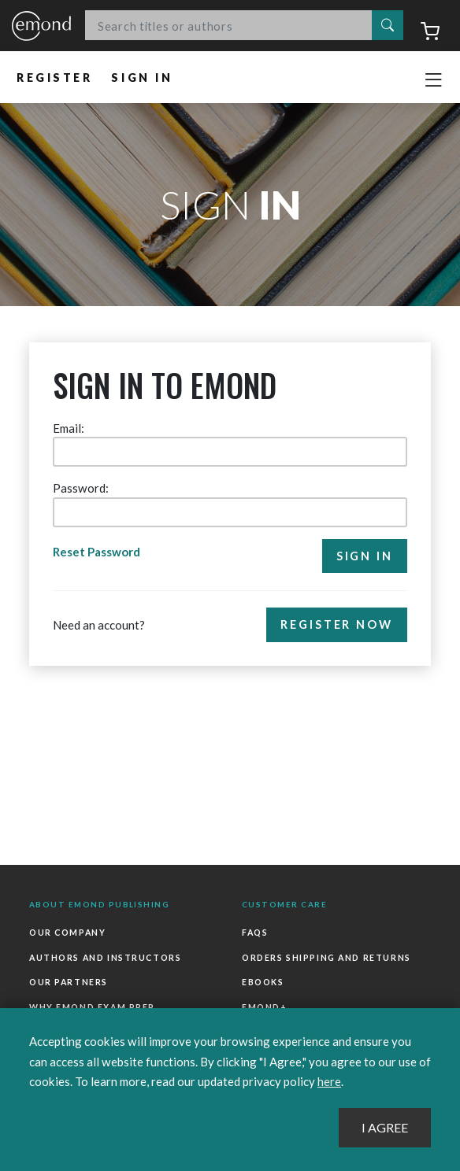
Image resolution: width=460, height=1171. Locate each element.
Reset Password (97, 552)
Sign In (142, 77)
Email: (68, 428)
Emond (41, 26)
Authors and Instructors (105, 957)
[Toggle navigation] (433, 80)
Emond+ (264, 1007)
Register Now (336, 624)
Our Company (67, 932)
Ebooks (263, 982)
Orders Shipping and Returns (326, 957)
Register (55, 77)
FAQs (255, 932)
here (329, 1081)
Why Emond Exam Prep (92, 1007)
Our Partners (68, 982)
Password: (81, 488)
